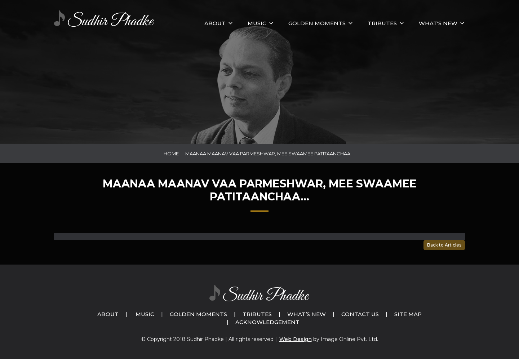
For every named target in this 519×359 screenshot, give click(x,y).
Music (145, 314)
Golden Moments (198, 314)
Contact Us (360, 314)
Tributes (382, 23)
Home (171, 153)
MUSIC (257, 23)
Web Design (295, 339)
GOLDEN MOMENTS (317, 23)
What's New (438, 23)
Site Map (408, 314)
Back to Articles (444, 245)
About (215, 23)
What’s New (306, 314)
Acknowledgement (267, 322)
